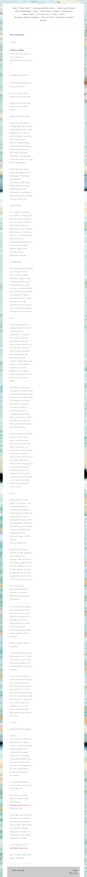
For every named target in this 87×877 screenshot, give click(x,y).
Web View (73, 873)
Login (75, 870)
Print (13, 870)
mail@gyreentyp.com (18, 805)
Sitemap (21, 870)
